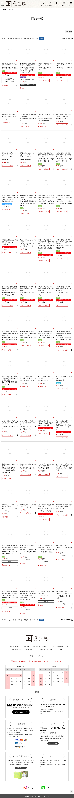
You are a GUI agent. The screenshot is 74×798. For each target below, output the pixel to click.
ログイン (43, 4)
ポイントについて (48, 646)
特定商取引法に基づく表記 (31, 646)
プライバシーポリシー (13, 646)
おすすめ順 (11, 38)
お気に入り (64, 4)
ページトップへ (71, 791)
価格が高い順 (27, 38)
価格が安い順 (18, 38)
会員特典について (62, 646)
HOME (4, 9)
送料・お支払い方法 (45, 649)
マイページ (56, 4)
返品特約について (31, 649)
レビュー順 (35, 38)
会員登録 (49, 4)
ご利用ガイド (58, 649)
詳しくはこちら (53, 743)
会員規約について (17, 649)
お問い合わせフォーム (21, 712)
